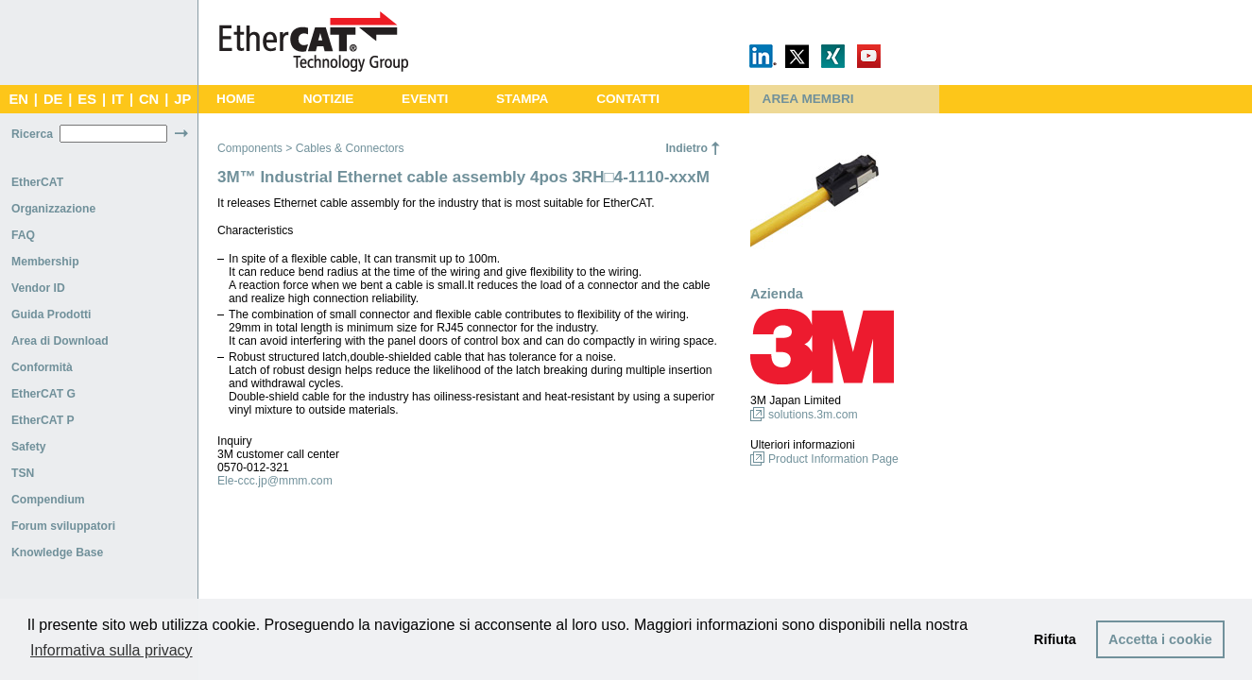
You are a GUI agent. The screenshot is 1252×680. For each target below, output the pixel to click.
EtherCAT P (43, 420)
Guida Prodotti (51, 314)
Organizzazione (53, 208)
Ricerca (32, 134)
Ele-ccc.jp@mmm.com (275, 480)
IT (117, 99)
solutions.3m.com (813, 414)
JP (182, 99)
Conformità (42, 367)
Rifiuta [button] (1055, 639)
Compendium (48, 499)
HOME (235, 99)
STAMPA (522, 99)
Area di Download (60, 341)
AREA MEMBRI (808, 99)
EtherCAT (37, 182)
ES (86, 99)
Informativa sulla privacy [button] (111, 650)
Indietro (686, 148)
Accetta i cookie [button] (1160, 639)
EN (18, 99)
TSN (22, 473)
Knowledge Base (57, 552)
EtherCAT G (43, 393)
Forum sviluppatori (63, 526)
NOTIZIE (328, 99)
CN (149, 99)
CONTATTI (628, 99)
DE (52, 99)
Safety (28, 446)
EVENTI (425, 99)
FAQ (23, 235)
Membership (45, 261)
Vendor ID (38, 288)
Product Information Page (833, 459)
